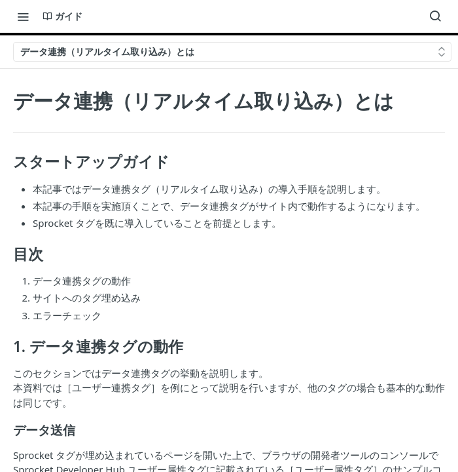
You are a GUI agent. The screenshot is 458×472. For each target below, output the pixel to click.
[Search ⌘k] (435, 16)
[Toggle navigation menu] (23, 16)
